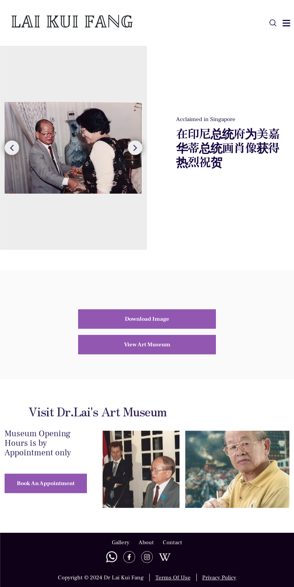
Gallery (120, 542)
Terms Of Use (173, 577)
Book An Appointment (46, 494)
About (146, 542)
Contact (172, 542)
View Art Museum (147, 334)
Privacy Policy (219, 577)
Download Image (147, 308)
